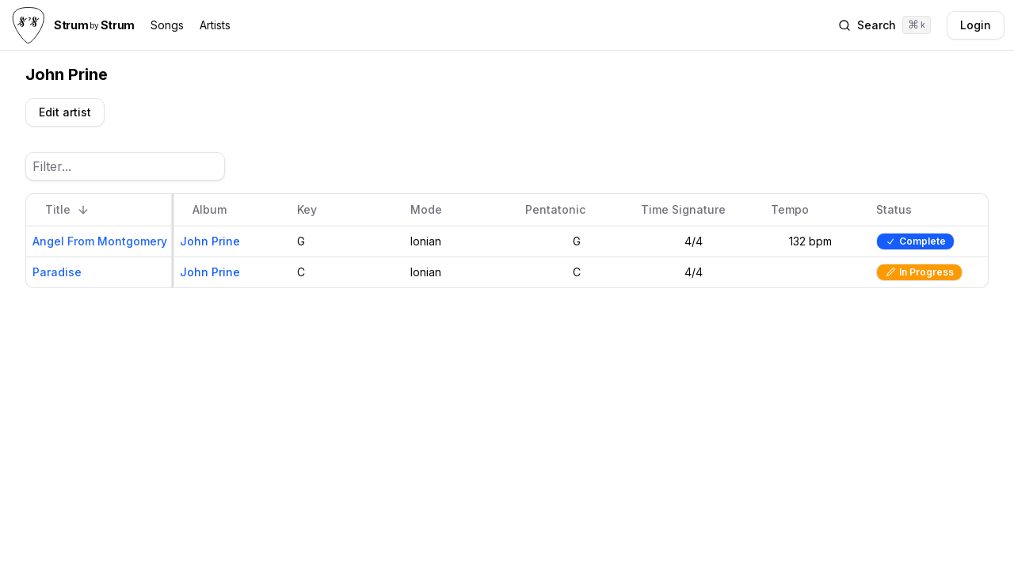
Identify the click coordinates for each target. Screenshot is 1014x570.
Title (67, 209)
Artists (215, 25)
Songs (167, 25)
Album (219, 209)
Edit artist (65, 112)
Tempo (799, 209)
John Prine (210, 241)
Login (975, 25)
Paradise (57, 272)
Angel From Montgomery (99, 241)
